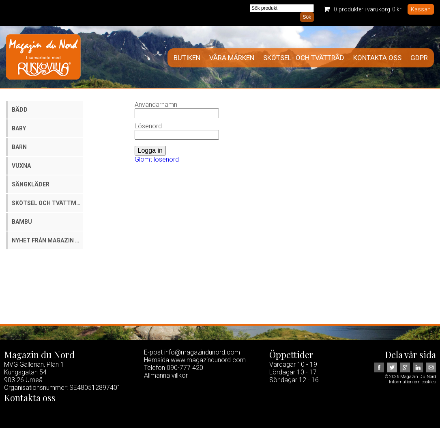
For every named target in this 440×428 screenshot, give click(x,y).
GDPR (419, 57)
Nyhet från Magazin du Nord (47, 240)
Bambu (22, 221)
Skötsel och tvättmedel (47, 203)
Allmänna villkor (166, 375)
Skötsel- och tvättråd (303, 57)
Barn (19, 147)
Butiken (187, 57)
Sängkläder (30, 184)
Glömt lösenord (157, 159)
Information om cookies (412, 382)
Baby (19, 128)
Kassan (421, 9)
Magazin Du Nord (43, 57)
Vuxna (21, 165)
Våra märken (231, 57)
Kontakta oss (377, 57)
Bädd (20, 109)
